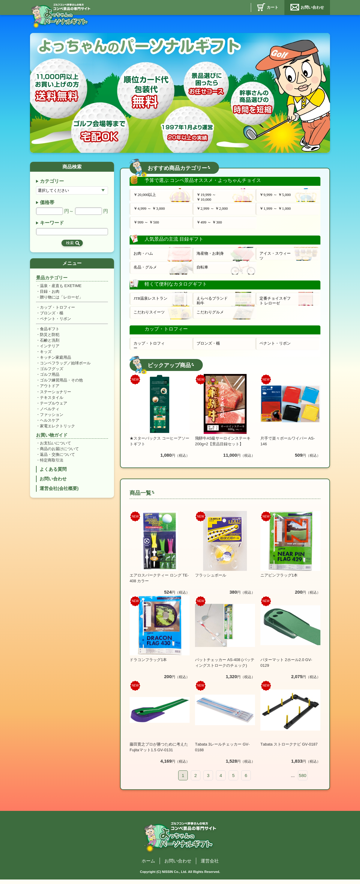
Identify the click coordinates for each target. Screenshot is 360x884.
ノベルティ (49, 413)
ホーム (148, 862)
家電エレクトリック (57, 430)
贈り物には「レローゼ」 (61, 298)
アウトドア (49, 389)
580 (302, 777)
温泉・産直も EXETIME (61, 286)
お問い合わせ (312, 7)
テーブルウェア (53, 407)
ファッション (51, 418)
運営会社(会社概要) (59, 494)
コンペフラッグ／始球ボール (65, 366)
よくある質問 (53, 474)
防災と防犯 (49, 336)
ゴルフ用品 (49, 377)
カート (272, 7)
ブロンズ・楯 (51, 314)
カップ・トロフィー (57, 309)
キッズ (46, 354)
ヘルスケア (49, 424)
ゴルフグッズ (51, 371)
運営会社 (210, 862)
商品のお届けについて (59, 453)
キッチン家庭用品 (55, 360)
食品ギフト (49, 330)
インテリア (49, 348)
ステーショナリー (55, 395)
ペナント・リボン (55, 320)
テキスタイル (51, 401)
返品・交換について (57, 459)
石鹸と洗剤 (49, 342)
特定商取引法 (51, 465)
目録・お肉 (49, 292)
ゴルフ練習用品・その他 (61, 383)
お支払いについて (55, 448)
